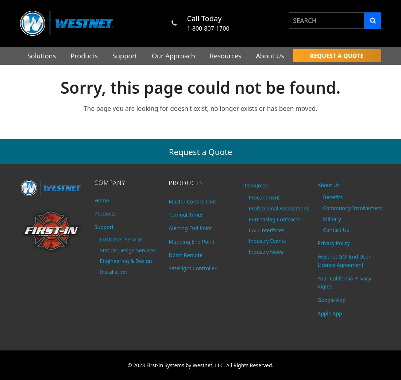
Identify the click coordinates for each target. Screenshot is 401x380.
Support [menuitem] (124, 55)
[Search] (373, 20)
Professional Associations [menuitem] (277, 208)
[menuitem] (337, 55)
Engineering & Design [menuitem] (126, 260)
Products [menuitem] (84, 55)
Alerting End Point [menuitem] (190, 228)
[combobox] (327, 20)
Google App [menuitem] (331, 299)
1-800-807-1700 (208, 28)
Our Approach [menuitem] (173, 55)
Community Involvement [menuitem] (352, 208)
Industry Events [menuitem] (267, 240)
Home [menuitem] (102, 200)
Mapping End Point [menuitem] (192, 241)
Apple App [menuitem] (329, 313)
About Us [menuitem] (270, 55)
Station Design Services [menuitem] (128, 250)
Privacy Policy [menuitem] (333, 243)
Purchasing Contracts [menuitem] (274, 219)
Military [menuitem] (332, 219)
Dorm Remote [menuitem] (186, 255)
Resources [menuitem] (225, 55)
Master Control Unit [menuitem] (192, 201)
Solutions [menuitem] (41, 55)
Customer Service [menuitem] (121, 239)
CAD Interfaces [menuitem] (266, 230)
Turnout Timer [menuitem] (186, 214)
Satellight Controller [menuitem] (193, 268)
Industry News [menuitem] (265, 251)
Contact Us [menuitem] (336, 229)
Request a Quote (200, 151)
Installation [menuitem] (113, 271)
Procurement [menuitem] (264, 197)
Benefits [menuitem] (333, 197)
